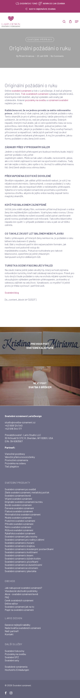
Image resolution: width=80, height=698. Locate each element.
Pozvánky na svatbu (15, 654)
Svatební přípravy (39, 39)
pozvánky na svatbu (35, 100)
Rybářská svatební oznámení (20, 533)
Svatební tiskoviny (14, 650)
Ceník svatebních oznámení (19, 600)
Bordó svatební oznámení (18, 504)
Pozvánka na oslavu (15, 463)
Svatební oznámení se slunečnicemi (23, 564)
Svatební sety (12, 660)
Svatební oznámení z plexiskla (20, 571)
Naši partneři (12, 631)
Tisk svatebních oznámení (35, 93)
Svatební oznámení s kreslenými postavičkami (29, 549)
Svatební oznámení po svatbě (20, 489)
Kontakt (9, 634)
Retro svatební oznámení (18, 526)
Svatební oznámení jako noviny (21, 536)
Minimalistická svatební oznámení (22, 514)
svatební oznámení (21, 90)
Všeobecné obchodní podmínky (21, 590)
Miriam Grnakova (26, 56)
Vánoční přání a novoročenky (20, 456)
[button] (76, 21)
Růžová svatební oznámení (19, 530)
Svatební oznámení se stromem (21, 567)
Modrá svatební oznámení (18, 517)
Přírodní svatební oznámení (19, 523)
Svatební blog (12, 292)
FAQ (7, 597)
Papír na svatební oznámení (19, 609)
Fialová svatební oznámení (19, 511)
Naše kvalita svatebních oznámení (23, 627)
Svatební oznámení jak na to (19, 606)
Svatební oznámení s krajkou (20, 545)
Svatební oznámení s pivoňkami (21, 561)
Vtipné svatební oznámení (18, 498)
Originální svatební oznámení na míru (24, 501)
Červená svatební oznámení (19, 508)
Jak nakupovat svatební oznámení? (23, 587)
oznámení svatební (58, 100)
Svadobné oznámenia (16, 666)
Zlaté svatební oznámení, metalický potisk (27, 492)
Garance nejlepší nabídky (17, 624)
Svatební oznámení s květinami (21, 552)
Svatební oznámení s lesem (19, 555)
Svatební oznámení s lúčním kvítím (23, 558)
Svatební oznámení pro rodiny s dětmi (24, 539)
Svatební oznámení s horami (19, 542)
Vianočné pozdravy (15, 453)
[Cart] (70, 21)
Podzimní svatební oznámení (20, 520)
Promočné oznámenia (16, 460)
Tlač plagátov (12, 466)
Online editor (11, 603)
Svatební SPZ (12, 657)
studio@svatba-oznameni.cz (20, 422)
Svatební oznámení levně (18, 495)
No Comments (57, 56)
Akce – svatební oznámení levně (21, 594)
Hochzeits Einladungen (17, 669)
